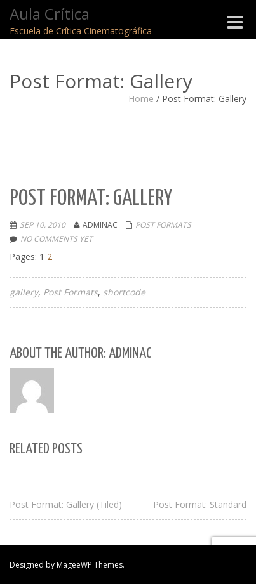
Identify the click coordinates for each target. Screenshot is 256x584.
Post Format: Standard (199, 504)
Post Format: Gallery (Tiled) (66, 504)
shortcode (124, 292)
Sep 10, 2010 (42, 224)
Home (141, 99)
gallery (24, 292)
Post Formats (163, 224)
